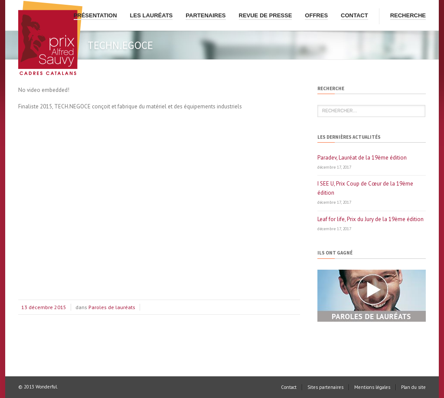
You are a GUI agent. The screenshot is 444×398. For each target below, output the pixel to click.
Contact (354, 15)
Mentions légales (372, 387)
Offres (316, 15)
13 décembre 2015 (43, 307)
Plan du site (413, 387)
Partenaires (205, 15)
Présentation (95, 15)
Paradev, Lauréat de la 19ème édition (362, 157)
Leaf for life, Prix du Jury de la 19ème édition (370, 219)
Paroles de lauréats (111, 307)
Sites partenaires (325, 387)
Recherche (408, 15)
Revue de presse (265, 15)
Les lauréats (151, 15)
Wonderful (46, 387)
